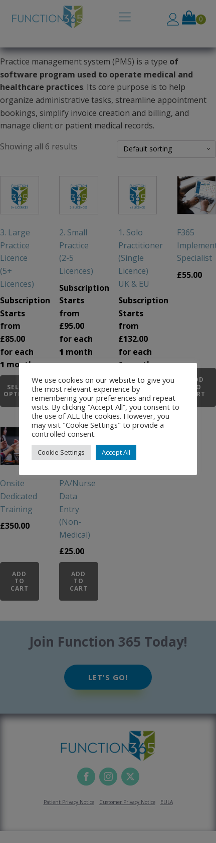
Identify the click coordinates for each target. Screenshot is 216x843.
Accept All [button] (116, 452)
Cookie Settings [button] (61, 452)
